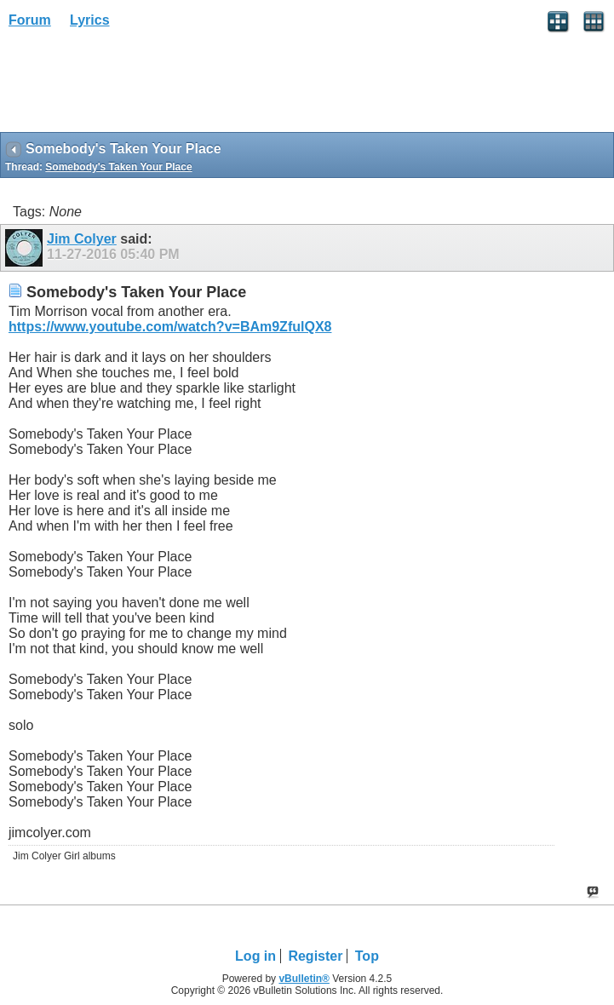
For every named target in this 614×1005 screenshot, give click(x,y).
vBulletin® (304, 979)
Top (367, 956)
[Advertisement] (136, 86)
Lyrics (90, 20)
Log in (255, 956)
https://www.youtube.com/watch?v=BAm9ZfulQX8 (170, 326)
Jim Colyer (82, 239)
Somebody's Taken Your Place (118, 167)
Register (315, 956)
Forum (30, 20)
